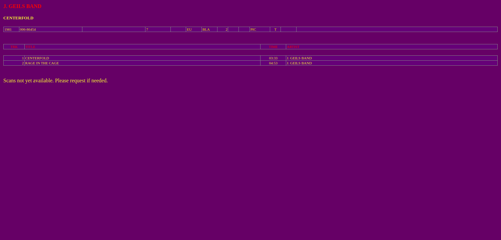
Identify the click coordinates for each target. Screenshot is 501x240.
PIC (253, 29)
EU (189, 29)
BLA (206, 29)
